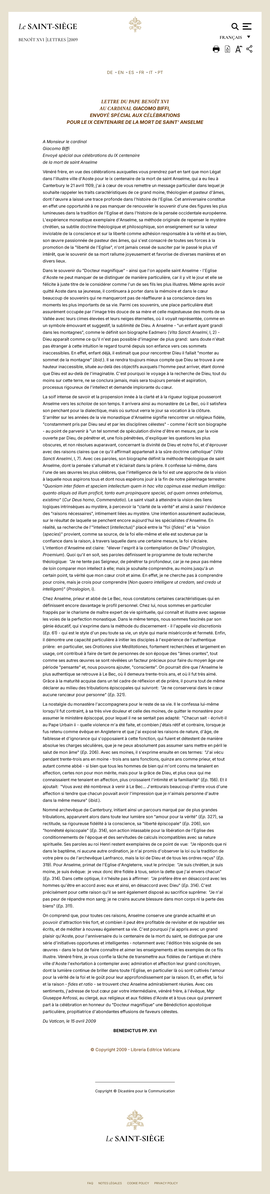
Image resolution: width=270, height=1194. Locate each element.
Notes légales (110, 1183)
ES (131, 72)
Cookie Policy (138, 1183)
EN (121, 72)
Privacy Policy (166, 1183)
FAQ (90, 1183)
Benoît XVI (31, 40)
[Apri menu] (246, 26)
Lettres (57, 40)
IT (151, 72)
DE (110, 72)
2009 (73, 40)
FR (141, 72)
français (231, 39)
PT (160, 72)
